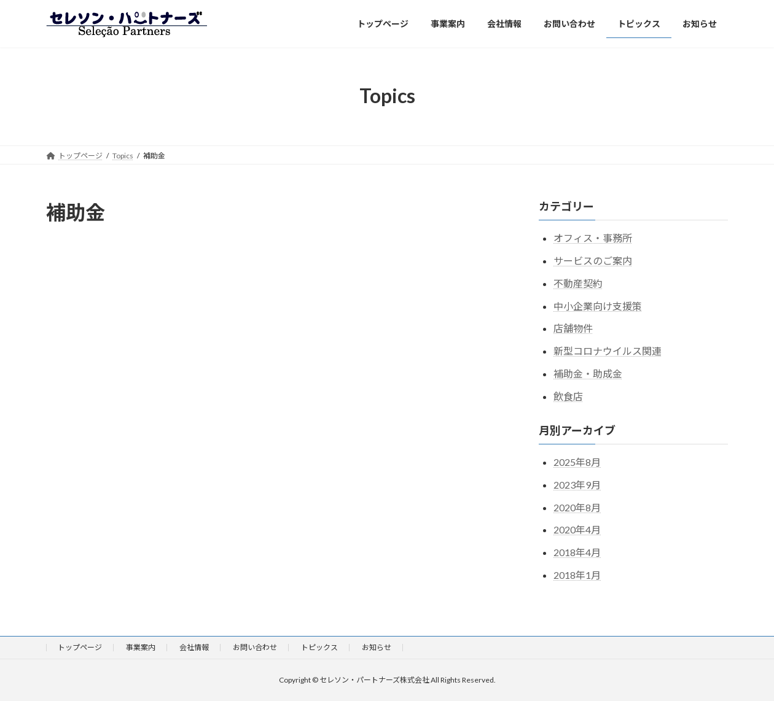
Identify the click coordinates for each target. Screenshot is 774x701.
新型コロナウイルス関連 (607, 351)
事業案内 (140, 647)
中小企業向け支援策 (597, 305)
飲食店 (568, 395)
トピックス (319, 647)
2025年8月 (577, 462)
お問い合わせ (255, 647)
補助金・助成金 (587, 373)
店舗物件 (573, 328)
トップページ (80, 647)
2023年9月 (577, 484)
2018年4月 (577, 552)
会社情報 (194, 647)
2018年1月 (577, 575)
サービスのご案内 (592, 260)
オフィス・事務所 (592, 238)
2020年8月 (577, 507)
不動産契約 (578, 283)
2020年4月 (577, 529)
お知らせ (376, 647)
